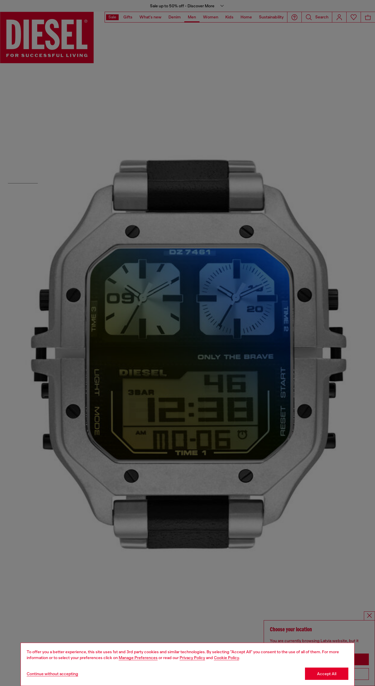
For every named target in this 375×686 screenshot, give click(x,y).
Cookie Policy (226, 657)
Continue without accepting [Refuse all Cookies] (52, 673)
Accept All (326, 673)
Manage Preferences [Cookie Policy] (138, 657)
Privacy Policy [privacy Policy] (192, 657)
